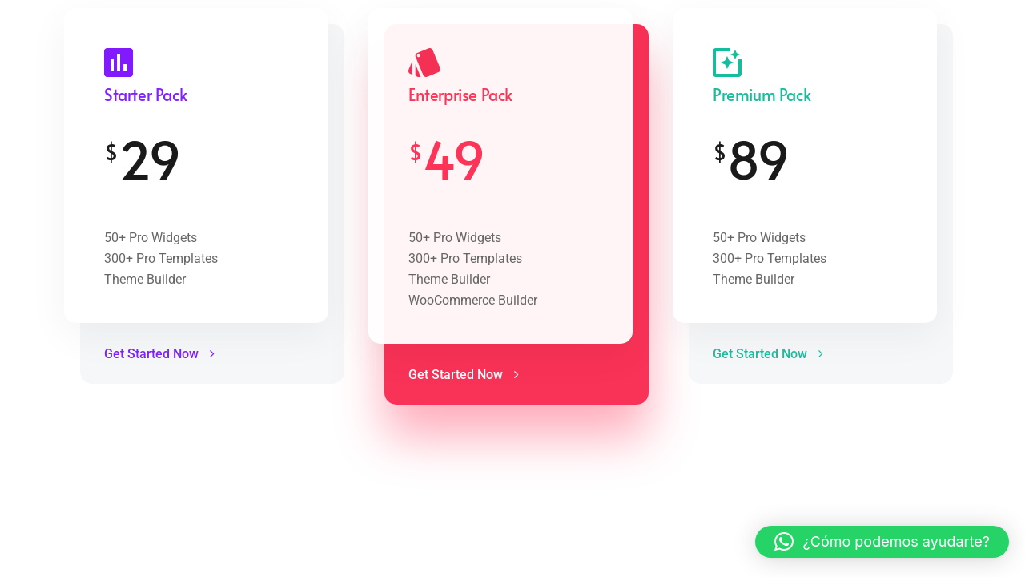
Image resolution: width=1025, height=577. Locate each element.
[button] (882, 542)
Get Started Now (159, 353)
